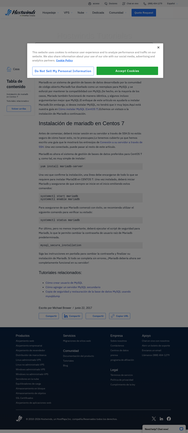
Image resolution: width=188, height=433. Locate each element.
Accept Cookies (127, 71)
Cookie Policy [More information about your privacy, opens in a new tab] (64, 60)
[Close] (158, 47)
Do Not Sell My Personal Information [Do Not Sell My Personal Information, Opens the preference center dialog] (63, 71)
